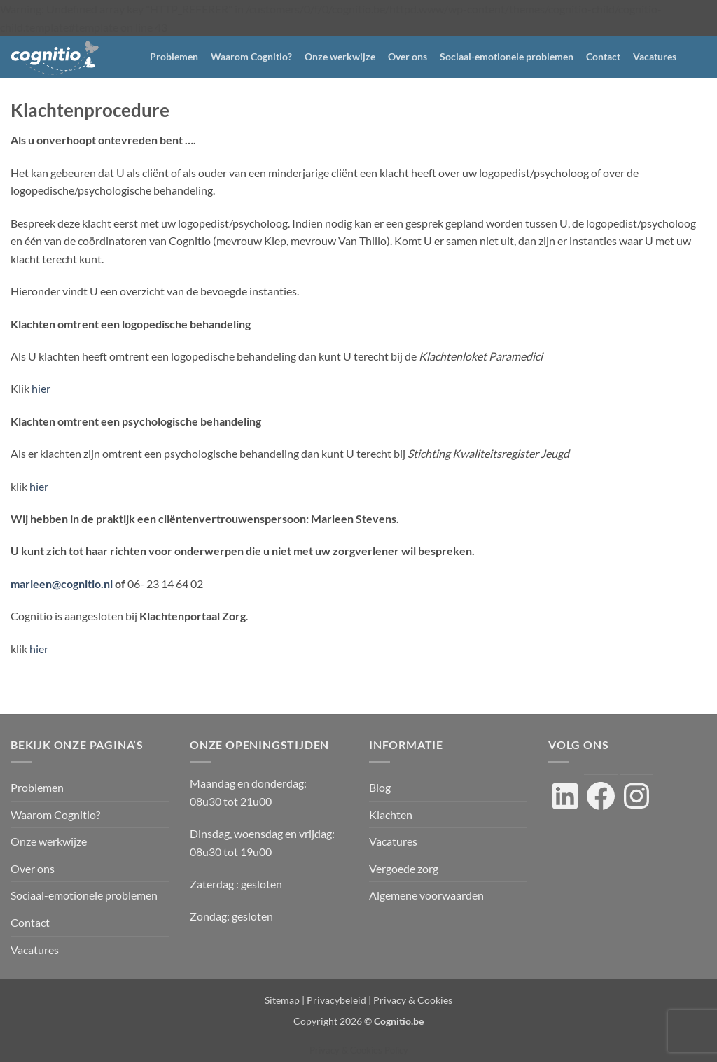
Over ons (407, 56)
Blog (380, 787)
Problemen (174, 56)
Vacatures (654, 56)
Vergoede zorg (403, 868)
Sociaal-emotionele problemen (506, 56)
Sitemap (282, 1000)
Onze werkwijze (340, 56)
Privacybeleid (336, 1000)
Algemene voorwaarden (426, 895)
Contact (603, 56)
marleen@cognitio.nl (62, 583)
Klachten (390, 814)
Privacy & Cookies (412, 1000)
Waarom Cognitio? (251, 56)
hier (41, 388)
